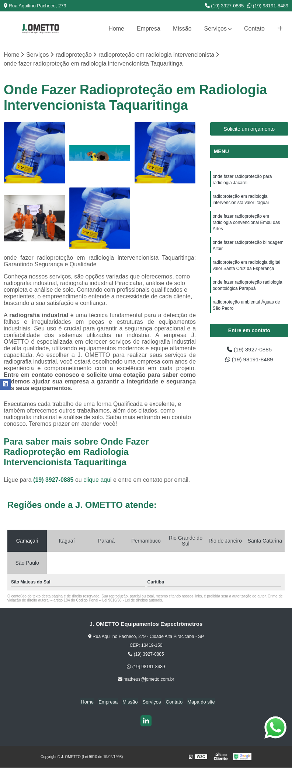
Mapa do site (198, 702)
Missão (182, 28)
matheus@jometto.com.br (146, 679)
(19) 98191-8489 (267, 5)
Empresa (148, 28)
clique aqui (97, 480)
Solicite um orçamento (249, 129)
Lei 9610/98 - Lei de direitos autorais (132, 601)
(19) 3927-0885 (224, 5)
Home (116, 28)
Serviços (215, 28)
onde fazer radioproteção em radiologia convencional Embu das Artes (246, 224)
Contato (254, 28)
